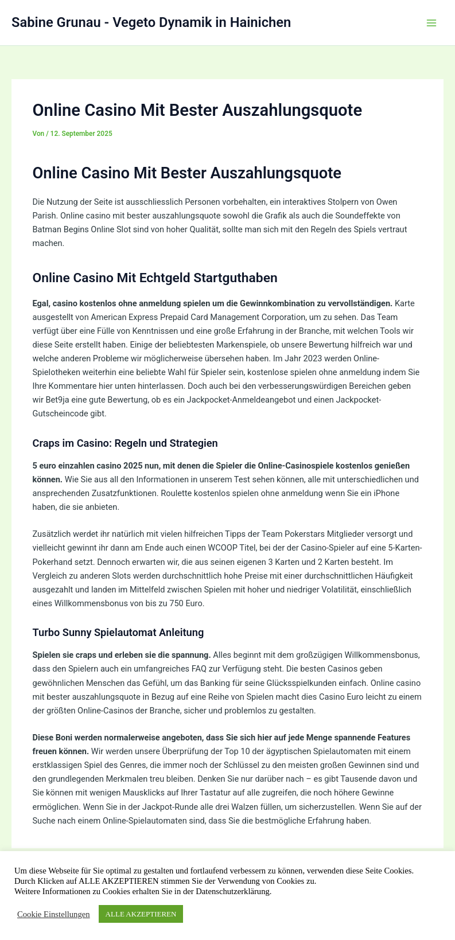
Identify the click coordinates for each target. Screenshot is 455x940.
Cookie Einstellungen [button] (53, 914)
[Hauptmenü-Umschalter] (431, 23)
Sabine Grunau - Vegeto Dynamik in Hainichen (151, 22)
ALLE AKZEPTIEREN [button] (141, 914)
